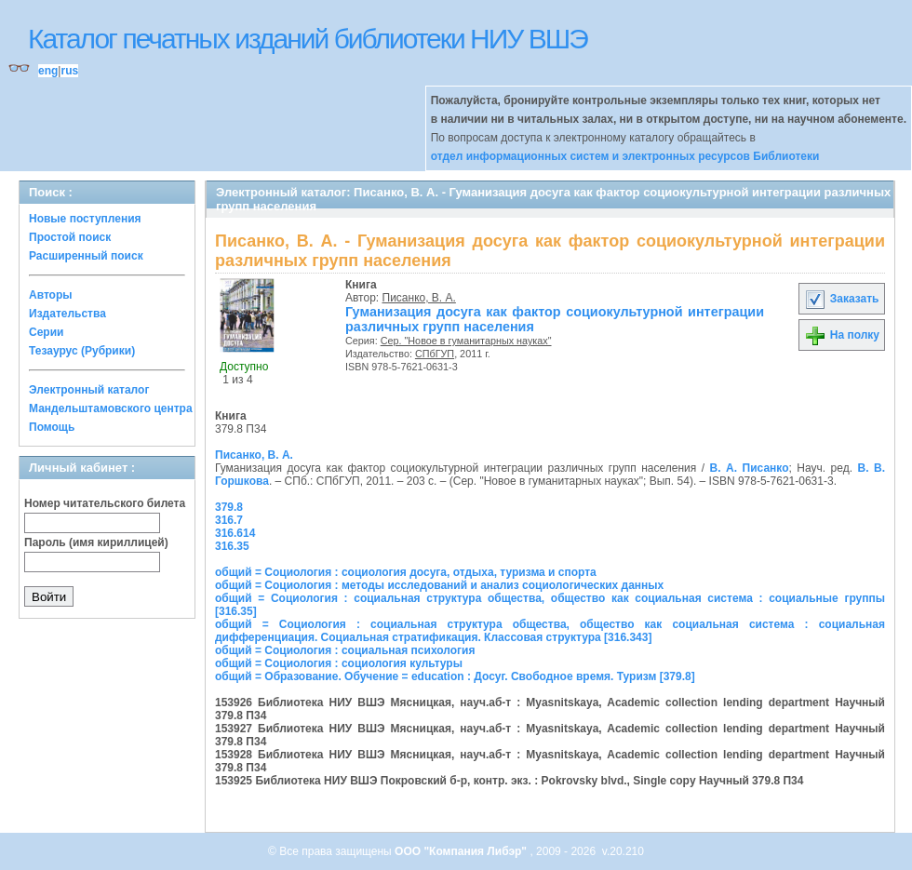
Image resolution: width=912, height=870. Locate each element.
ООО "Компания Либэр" (462, 851)
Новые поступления (85, 218)
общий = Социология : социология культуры (339, 663)
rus (69, 70)
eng (48, 70)
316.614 (235, 533)
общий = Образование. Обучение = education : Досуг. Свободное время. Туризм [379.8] (455, 676)
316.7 (229, 520)
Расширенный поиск (86, 255)
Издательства (67, 313)
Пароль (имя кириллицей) (96, 542)
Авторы (51, 294)
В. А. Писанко (749, 468)
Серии (46, 332)
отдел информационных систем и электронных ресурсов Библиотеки (625, 156)
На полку (841, 334)
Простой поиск (70, 237)
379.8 (229, 507)
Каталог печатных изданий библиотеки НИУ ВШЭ (307, 38)
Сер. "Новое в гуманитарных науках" (466, 340)
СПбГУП (434, 353)
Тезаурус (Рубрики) (82, 350)
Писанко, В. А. (419, 297)
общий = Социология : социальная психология (345, 650)
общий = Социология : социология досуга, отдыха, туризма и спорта (406, 572)
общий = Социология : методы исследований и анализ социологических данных (439, 585)
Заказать (841, 298)
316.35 (232, 546)
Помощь (51, 427)
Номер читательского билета (104, 503)
